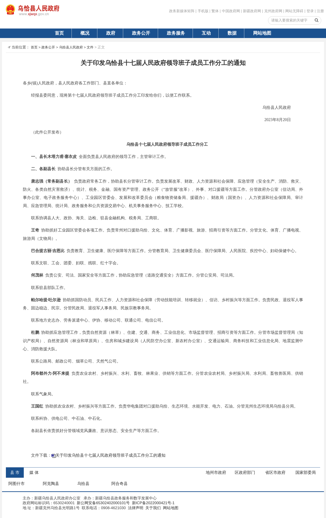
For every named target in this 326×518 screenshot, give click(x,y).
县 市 (14, 472)
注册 (320, 11)
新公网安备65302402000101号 (103, 503)
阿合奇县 (119, 483)
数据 (232, 33)
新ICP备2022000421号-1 (153, 503)
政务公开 (141, 33)
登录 (310, 11)
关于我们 (152, 508)
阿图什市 (16, 483)
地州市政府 (216, 472)
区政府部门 (245, 472)
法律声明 (135, 508)
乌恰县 (83, 483)
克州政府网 (273, 11)
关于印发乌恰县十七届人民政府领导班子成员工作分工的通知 (110, 455)
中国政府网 (231, 11)
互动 (206, 33)
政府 (110, 33)
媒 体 (34, 472)
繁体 (215, 11)
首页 (59, 33)
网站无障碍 (294, 11)
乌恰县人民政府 (71, 47)
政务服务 (176, 33)
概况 (84, 33)
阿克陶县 (51, 483)
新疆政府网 (252, 11)
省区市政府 (275, 472)
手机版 (203, 11)
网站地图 (262, 33)
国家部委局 (305, 472)
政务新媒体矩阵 (181, 11)
